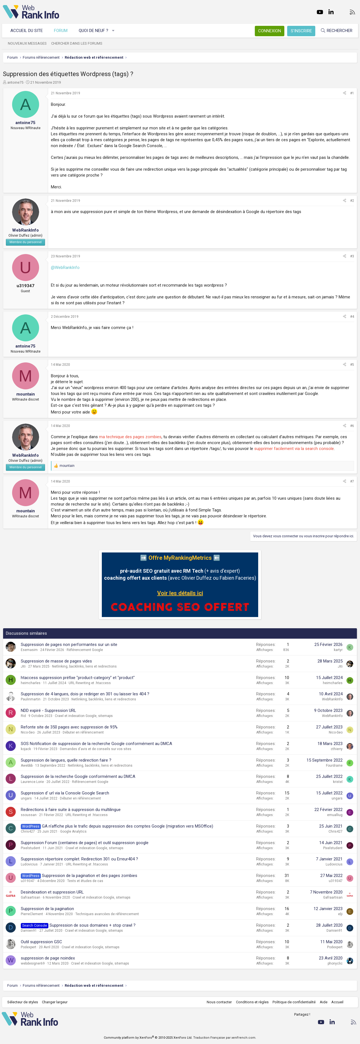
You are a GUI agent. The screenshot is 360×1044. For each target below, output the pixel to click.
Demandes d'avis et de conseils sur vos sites (95, 749)
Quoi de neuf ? (94, 30)
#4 (352, 317)
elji (340, 914)
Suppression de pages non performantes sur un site (69, 644)
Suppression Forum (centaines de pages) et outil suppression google (84, 842)
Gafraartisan (30, 897)
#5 (352, 365)
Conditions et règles (251, 1002)
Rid (23, 716)
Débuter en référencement (83, 732)
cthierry (337, 749)
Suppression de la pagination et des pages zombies (89, 875)
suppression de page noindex (48, 958)
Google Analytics (73, 831)
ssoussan (29, 815)
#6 (352, 426)
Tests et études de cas (85, 881)
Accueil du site (28, 30)
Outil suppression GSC (41, 941)
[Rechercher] (335, 31)
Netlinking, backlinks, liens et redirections (84, 666)
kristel (338, 782)
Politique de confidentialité (292, 1002)
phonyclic (335, 963)
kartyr (338, 650)
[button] (114, 31)
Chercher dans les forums (78, 43)
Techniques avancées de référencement (107, 914)
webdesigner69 (33, 963)
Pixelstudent (30, 848)
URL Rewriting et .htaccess (90, 683)
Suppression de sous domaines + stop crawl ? (93, 925)
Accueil (336, 1002)
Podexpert (28, 947)
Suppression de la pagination (47, 908)
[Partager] (344, 93)
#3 (352, 256)
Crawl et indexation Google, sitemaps (84, 716)
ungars (26, 798)
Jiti (23, 666)
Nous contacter (218, 1002)
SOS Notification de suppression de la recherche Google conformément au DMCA (96, 743)
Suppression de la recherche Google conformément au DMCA (78, 776)
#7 (352, 481)
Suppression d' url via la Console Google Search (65, 793)
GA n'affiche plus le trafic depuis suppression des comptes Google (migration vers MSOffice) (127, 826)
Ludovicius (29, 864)
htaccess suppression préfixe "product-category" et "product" (78, 677)
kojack (26, 749)
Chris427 (28, 831)
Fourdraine (334, 765)
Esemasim (29, 650)
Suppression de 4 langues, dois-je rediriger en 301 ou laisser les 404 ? (85, 693)
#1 (352, 93)
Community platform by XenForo (148, 1038)
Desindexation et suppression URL (52, 892)
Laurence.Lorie (32, 782)
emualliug (335, 815)
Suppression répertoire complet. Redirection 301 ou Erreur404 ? (79, 859)
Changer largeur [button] (56, 1002)
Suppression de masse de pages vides (56, 661)
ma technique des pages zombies (130, 436)
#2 (352, 201)
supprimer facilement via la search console (294, 448)
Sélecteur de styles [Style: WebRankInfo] (23, 1002)
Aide (322, 1002)
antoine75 (15, 82)
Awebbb (27, 765)
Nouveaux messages (28, 43)
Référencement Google (85, 650)
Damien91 (29, 931)
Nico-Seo (28, 732)
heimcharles (30, 683)
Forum (62, 30)
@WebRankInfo (65, 267)
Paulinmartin (30, 699)
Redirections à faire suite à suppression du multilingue (71, 809)
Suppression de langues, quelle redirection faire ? (66, 760)
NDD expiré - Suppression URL (48, 710)
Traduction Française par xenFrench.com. (224, 1038)
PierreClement (32, 914)
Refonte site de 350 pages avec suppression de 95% (69, 727)
